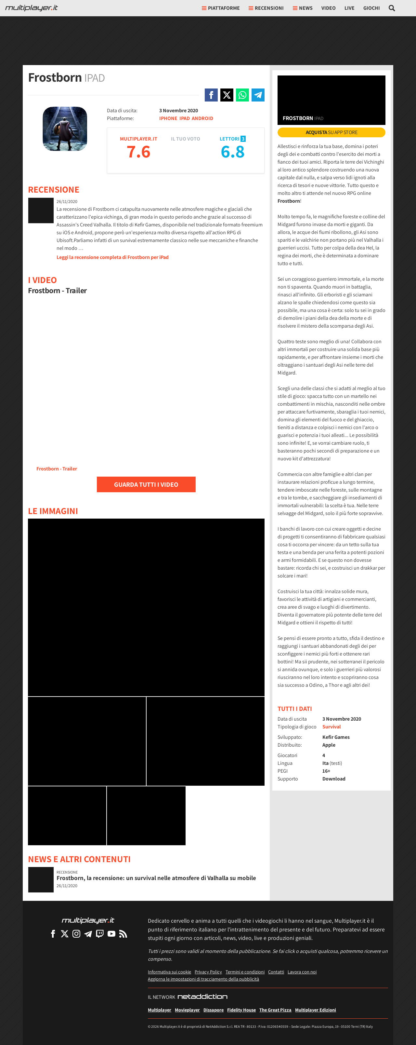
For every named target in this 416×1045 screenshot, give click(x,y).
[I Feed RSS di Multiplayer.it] (123, 934)
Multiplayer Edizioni (315, 1010)
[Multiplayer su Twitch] (100, 934)
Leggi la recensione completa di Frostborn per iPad (113, 257)
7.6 (138, 151)
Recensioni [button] (266, 8)
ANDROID (202, 118)
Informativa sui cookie (169, 972)
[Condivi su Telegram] (258, 95)
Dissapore (213, 1010)
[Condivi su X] (226, 95)
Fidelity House (241, 1010)
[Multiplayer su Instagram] (76, 934)
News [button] (303, 8)
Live (349, 8)
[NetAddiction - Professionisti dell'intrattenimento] (202, 997)
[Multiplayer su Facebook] (53, 934)
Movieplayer (187, 1010)
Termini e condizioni (245, 972)
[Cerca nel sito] (392, 8)
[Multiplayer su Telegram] (88, 934)
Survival (331, 726)
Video (328, 8)
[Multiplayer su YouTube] (111, 934)
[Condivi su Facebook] (211, 95)
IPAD (184, 118)
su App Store (332, 132)
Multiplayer (159, 1010)
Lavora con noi (302, 972)
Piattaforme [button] (221, 8)
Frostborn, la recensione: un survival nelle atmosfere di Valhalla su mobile (156, 878)
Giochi (371, 8)
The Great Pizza (275, 1010)
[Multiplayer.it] (31, 8)
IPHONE (168, 118)
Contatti (276, 972)
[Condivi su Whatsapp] (242, 95)
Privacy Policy (208, 972)
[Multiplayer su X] (65, 934)
